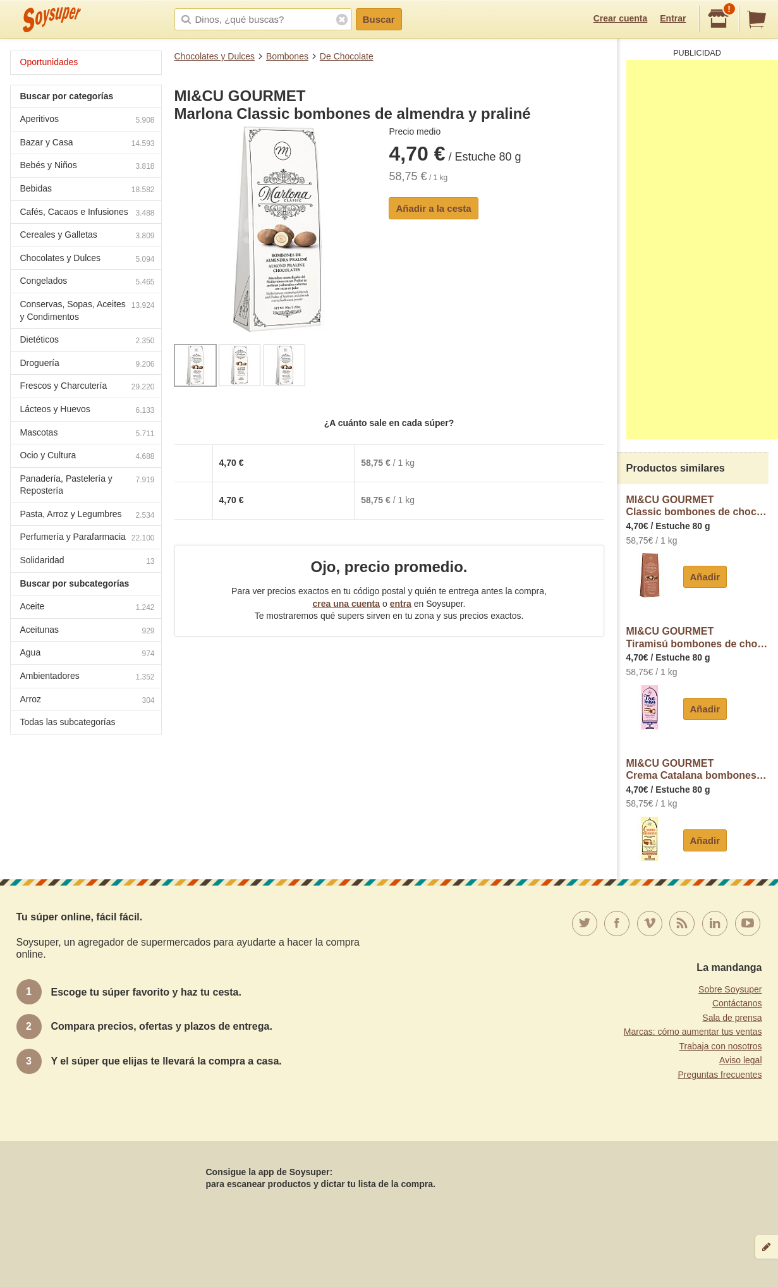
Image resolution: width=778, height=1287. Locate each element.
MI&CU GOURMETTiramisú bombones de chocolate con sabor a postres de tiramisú (697, 637)
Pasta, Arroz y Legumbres (87, 515)
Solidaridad (87, 561)
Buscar (379, 19)
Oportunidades (49, 62)
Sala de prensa (732, 1018)
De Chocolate (347, 56)
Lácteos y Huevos (87, 410)
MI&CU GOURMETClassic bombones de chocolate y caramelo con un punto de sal (697, 506)
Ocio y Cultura (87, 456)
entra (400, 604)
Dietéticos (87, 341)
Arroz (87, 700)
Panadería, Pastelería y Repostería (87, 484)
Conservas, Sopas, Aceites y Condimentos (87, 310)
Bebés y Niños (87, 166)
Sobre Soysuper (730, 989)
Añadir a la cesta (433, 208)
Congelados (87, 282)
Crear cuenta (620, 18)
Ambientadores (87, 677)
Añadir (705, 576)
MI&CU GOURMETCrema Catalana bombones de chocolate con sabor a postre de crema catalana (697, 769)
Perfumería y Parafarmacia (87, 538)
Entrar (673, 18)
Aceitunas (87, 631)
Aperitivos (87, 120)
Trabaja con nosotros (720, 1046)
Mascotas (87, 434)
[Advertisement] (702, 249)
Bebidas (87, 190)
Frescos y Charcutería (87, 387)
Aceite (87, 607)
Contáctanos (737, 1003)
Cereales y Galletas (87, 236)
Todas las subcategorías (68, 722)
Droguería (87, 364)
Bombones (287, 56)
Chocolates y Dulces (214, 56)
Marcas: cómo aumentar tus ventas (693, 1032)
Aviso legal (740, 1060)
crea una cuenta (346, 604)
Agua (87, 654)
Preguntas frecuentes (720, 1075)
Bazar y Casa (87, 143)
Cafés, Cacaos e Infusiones (87, 213)
